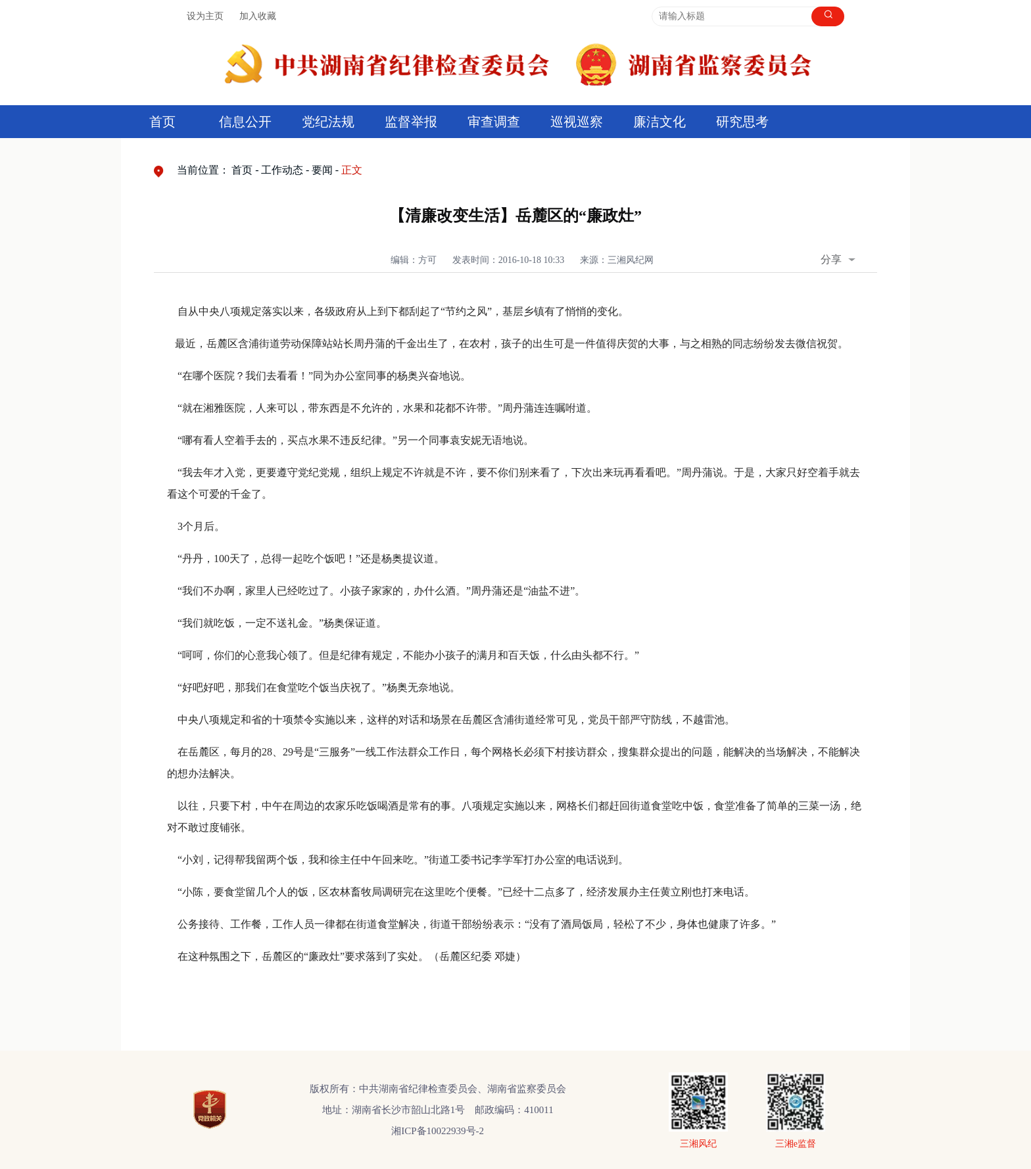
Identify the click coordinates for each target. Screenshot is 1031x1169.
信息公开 (245, 121)
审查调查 (494, 121)
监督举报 (411, 121)
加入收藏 (257, 16)
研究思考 (742, 121)
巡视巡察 (576, 121)
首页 (162, 121)
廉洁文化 (659, 121)
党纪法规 (328, 121)
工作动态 (282, 170)
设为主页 (205, 16)
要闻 (322, 170)
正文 (351, 170)
